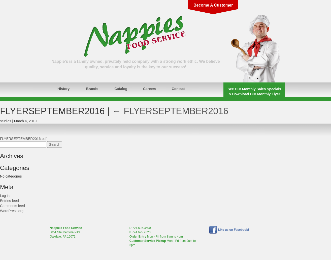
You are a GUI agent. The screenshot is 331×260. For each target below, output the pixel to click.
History (63, 89)
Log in (5, 196)
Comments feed (12, 206)
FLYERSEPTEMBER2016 (170, 111)
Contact (178, 89)
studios (5, 121)
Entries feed (9, 201)
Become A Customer (213, 5)
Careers (149, 89)
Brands (92, 89)
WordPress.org (11, 211)
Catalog (120, 89)
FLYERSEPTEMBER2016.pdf (23, 139)
